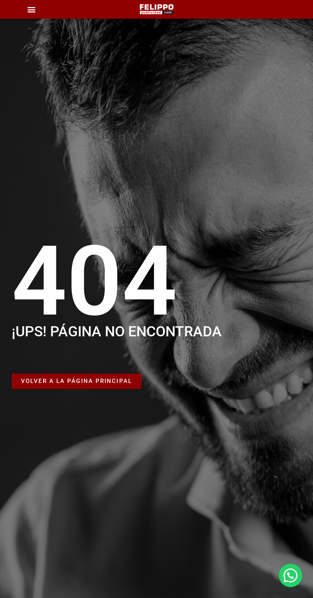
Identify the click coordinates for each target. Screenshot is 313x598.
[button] (31, 9)
